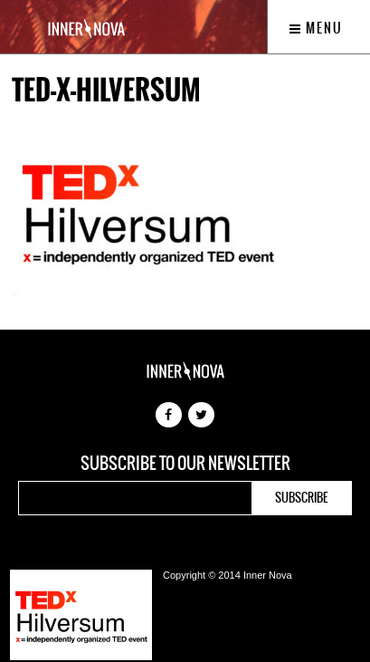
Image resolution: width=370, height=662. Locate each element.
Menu (316, 28)
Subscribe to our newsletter (185, 464)
